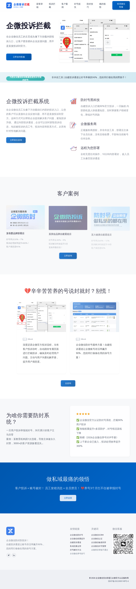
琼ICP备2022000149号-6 (118, 581)
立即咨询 (68, 258)
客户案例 (64, 5)
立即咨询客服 (19, 57)
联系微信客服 (121, 5)
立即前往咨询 (16, 142)
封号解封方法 (75, 552)
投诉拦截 (52, 5)
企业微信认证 (96, 541)
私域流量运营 (75, 549)
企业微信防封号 (76, 537)
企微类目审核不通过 (99, 552)
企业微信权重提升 (77, 541)
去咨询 (68, 386)
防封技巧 (90, 5)
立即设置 (68, 500)
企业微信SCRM (97, 537)
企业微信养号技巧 (77, 556)
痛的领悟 (102, 5)
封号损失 (77, 5)
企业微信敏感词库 (98, 545)
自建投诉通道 (75, 545)
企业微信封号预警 (98, 549)
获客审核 (39, 5)
